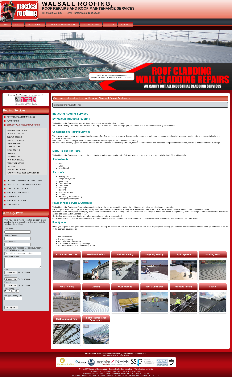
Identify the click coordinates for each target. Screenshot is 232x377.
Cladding (11, 153)
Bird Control (13, 197)
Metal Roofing (13, 150)
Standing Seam (13, 147)
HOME (5, 25)
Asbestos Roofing (15, 163)
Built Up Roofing (14, 137)
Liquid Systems (14, 143)
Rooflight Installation (17, 189)
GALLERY (110, 25)
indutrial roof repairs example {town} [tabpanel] (116, 60)
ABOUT (18, 25)
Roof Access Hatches (17, 130)
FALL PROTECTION (91, 25)
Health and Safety (15, 134)
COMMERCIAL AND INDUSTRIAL (62, 25)
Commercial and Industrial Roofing (23, 125)
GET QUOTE (11, 307)
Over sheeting (13, 156)
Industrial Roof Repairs (18, 193)
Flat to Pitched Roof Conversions (23, 173)
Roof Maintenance (15, 160)
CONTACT (125, 25)
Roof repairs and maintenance (21, 117)
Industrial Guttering (17, 201)
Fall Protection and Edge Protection (24, 181)
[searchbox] (22, 253)
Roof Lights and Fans (17, 170)
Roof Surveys (13, 205)
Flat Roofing (13, 121)
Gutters (11, 166)
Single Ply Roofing (16, 140)
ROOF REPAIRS (35, 25)
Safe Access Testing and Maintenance (24, 185)
